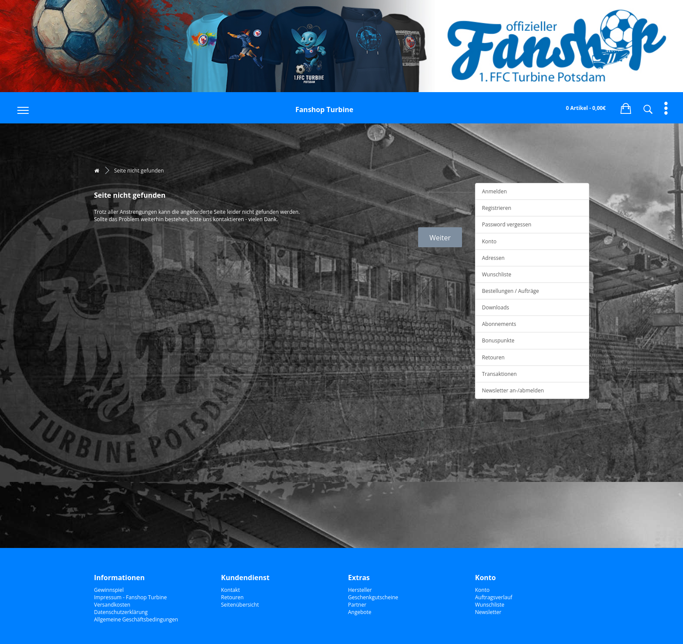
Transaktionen (499, 374)
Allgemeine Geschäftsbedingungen (136, 619)
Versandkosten (112, 604)
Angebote (360, 612)
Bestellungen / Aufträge (510, 291)
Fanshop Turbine (324, 109)
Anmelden (494, 191)
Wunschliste (496, 274)
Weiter (440, 237)
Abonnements (499, 324)
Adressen (493, 258)
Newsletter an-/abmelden (513, 390)
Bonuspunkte (498, 340)
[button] (626, 107)
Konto (489, 241)
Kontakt (230, 590)
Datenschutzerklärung (121, 612)
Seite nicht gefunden (139, 170)
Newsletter (488, 612)
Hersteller (360, 590)
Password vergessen (506, 224)
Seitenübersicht (240, 604)
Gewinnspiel (109, 590)
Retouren (493, 357)
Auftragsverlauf (493, 597)
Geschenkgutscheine (373, 597)
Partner (357, 604)
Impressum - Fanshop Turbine (130, 597)
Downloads (495, 307)
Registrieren (496, 208)
